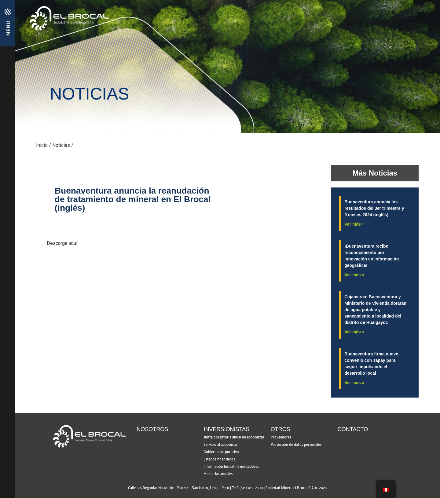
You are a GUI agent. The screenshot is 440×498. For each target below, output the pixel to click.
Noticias (61, 145)
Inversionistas (226, 429)
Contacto (353, 429)
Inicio (42, 145)
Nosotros (152, 429)
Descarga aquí (62, 243)
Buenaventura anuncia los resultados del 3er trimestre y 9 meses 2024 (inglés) (374, 208)
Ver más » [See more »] (354, 224)
